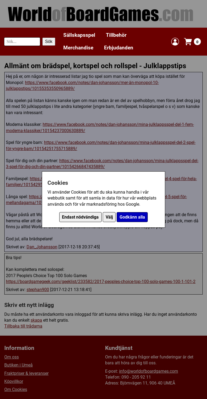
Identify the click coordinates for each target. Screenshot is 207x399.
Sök (49, 41)
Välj (109, 217)
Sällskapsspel (79, 35)
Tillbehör (116, 35)
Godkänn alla (132, 217)
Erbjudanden (118, 48)
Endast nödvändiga (80, 217)
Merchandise (78, 48)
